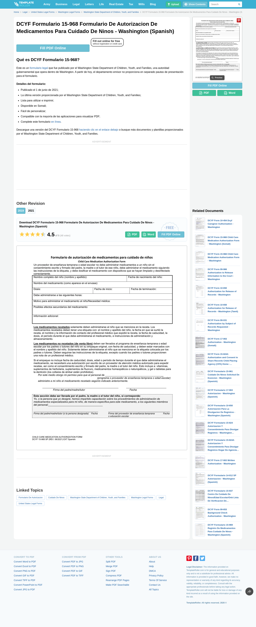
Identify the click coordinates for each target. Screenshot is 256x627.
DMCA (152, 571)
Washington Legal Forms (142, 497)
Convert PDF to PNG (73, 566)
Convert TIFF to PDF (24, 580)
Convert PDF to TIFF (73, 575)
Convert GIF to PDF (24, 575)
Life (101, 4)
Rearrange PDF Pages (117, 580)
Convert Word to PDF (25, 561)
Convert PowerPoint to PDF (28, 585)
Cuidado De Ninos (56, 497)
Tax (131, 4)
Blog (153, 4)
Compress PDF (114, 575)
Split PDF (111, 561)
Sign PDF (111, 571)
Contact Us (154, 585)
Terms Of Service (158, 580)
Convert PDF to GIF (72, 571)
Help (151, 566)
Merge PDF (112, 566)
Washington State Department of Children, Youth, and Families (97, 497)
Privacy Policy (156, 575)
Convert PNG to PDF (25, 571)
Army (46, 4)
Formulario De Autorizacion (31, 497)
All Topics (154, 589)
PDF (132, 234)
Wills (141, 4)
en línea (56, 121)
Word (148, 234)
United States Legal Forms (30, 503)
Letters (89, 4)
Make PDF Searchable (117, 585)
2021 (31, 210)
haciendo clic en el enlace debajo (98, 129)
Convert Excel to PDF (25, 566)
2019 (21, 210)
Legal (76, 4)
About (152, 561)
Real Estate (116, 4)
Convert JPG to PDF (24, 589)
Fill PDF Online (53, 48)
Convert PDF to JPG (72, 561)
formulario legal (39, 68)
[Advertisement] (101, 167)
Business (61, 4)
